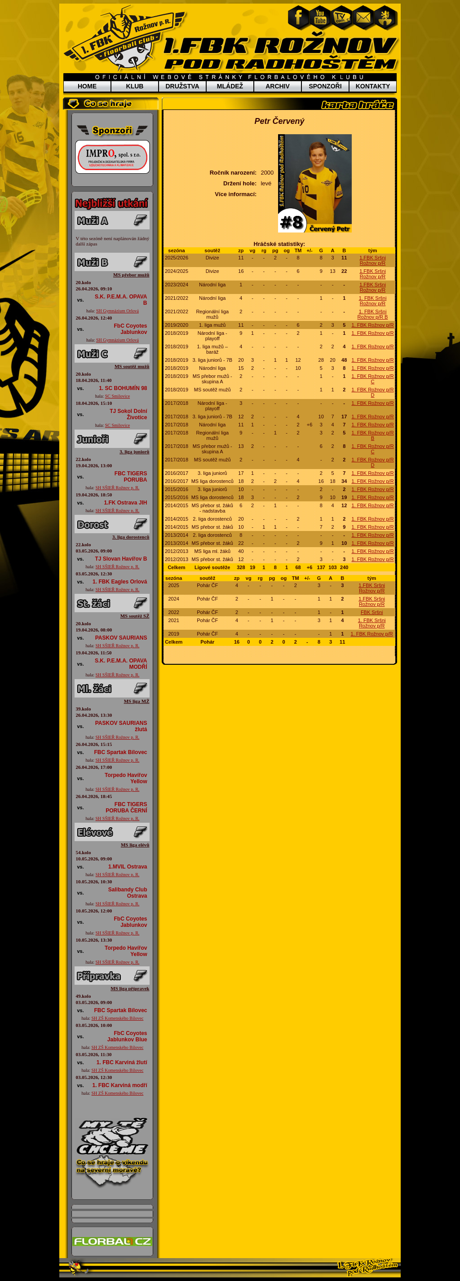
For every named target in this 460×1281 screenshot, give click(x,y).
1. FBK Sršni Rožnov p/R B (373, 314)
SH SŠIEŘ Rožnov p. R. (118, 487)
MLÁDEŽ (230, 86)
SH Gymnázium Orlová (117, 310)
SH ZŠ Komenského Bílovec (118, 1018)
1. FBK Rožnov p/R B (372, 435)
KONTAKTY (373, 86)
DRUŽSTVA (182, 86)
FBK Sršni (372, 612)
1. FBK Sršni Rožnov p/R (373, 300)
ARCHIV (277, 86)
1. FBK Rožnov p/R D (372, 392)
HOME (87, 86)
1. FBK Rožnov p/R (372, 325)
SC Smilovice (117, 396)
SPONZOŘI (325, 86)
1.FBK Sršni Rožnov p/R (372, 260)
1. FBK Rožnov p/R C (372, 378)
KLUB (135, 86)
